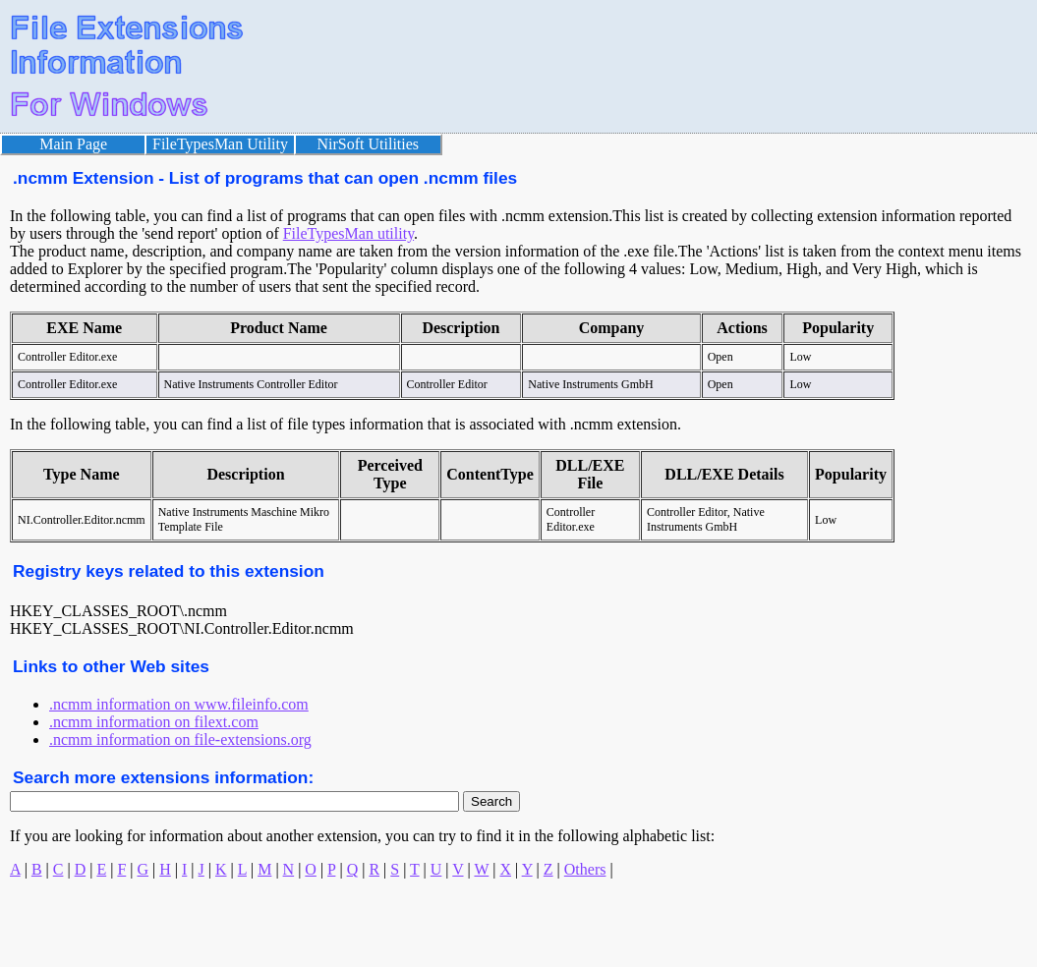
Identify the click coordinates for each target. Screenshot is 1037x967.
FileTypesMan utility (348, 233)
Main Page (73, 144)
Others (585, 869)
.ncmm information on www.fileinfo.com (179, 704)
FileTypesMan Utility (220, 144)
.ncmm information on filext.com (154, 721)
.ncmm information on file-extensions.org (180, 739)
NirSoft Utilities (368, 144)
